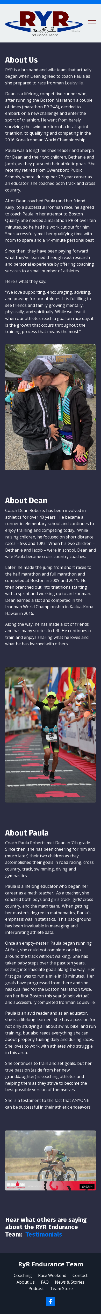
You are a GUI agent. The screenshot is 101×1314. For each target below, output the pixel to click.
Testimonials (43, 1234)
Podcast (36, 1288)
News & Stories (69, 1282)
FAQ (45, 1282)
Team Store (61, 1288)
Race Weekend (52, 1275)
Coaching (23, 1275)
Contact (80, 1275)
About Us (26, 1282)
